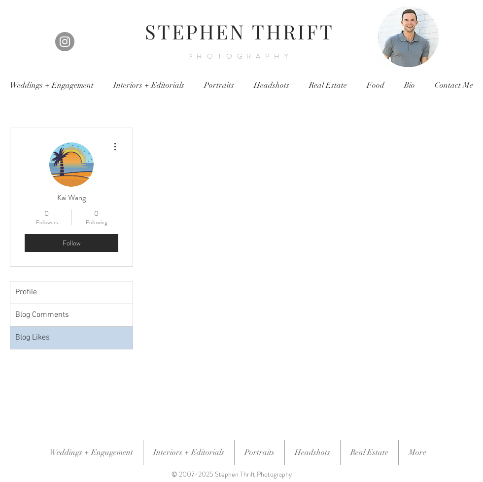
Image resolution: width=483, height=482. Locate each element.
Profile (26, 292)
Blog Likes (32, 338)
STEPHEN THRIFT (239, 31)
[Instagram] (64, 41)
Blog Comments (42, 315)
